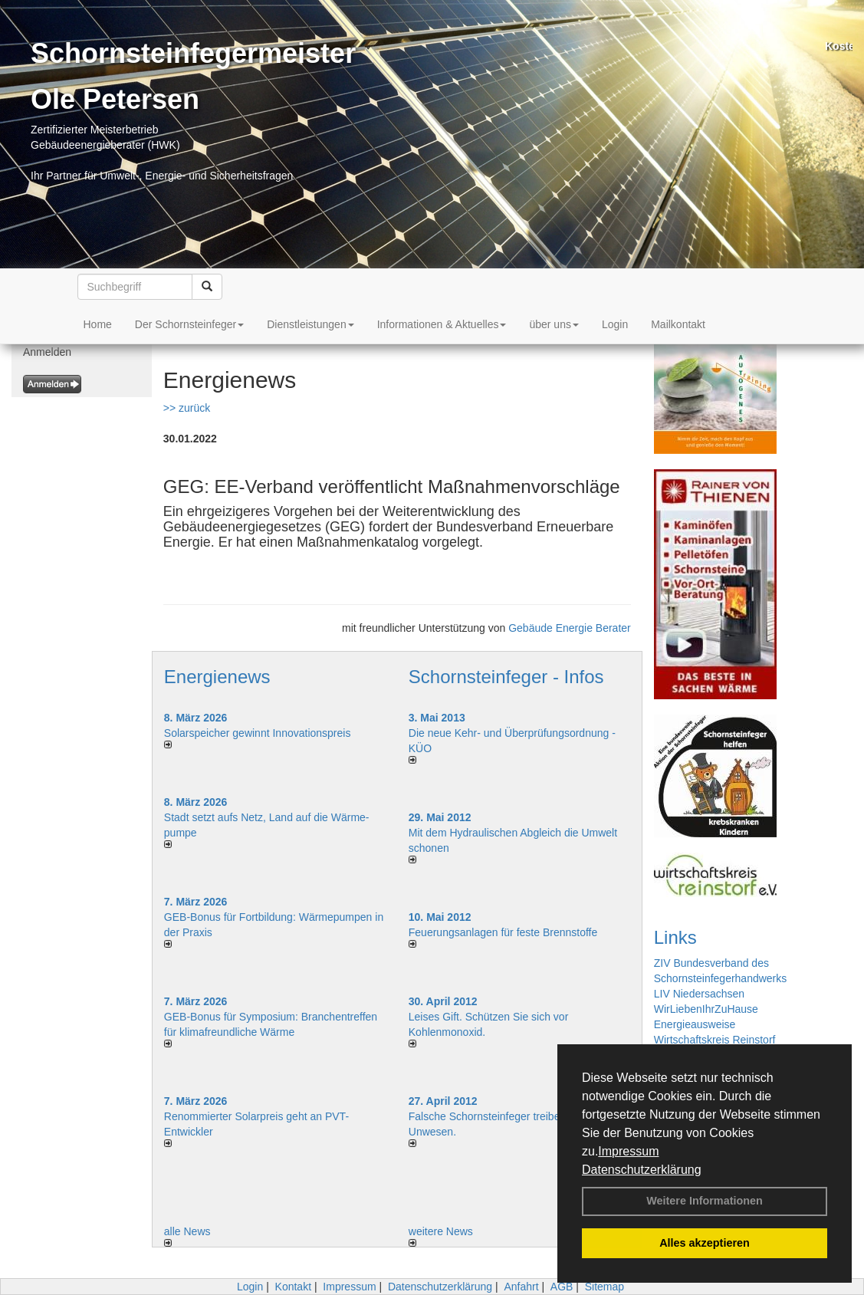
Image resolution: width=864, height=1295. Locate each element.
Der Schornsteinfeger (189, 324)
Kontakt (293, 1286)
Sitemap (604, 1286)
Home (98, 324)
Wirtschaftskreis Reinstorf (715, 1040)
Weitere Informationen (704, 1201)
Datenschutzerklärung (641, 1169)
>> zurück (186, 408)
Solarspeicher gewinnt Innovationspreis (257, 733)
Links (675, 937)
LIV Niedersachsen (699, 994)
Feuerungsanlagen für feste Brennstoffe (503, 932)
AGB (561, 1286)
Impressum (628, 1151)
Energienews (217, 676)
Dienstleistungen (310, 324)
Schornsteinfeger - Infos (506, 676)
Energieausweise (695, 1024)
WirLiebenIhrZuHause (706, 1009)
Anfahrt (521, 1286)
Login (615, 324)
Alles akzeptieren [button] (704, 1243)
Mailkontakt (678, 324)
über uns (553, 324)
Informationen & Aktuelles (442, 324)
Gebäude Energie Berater (569, 628)
